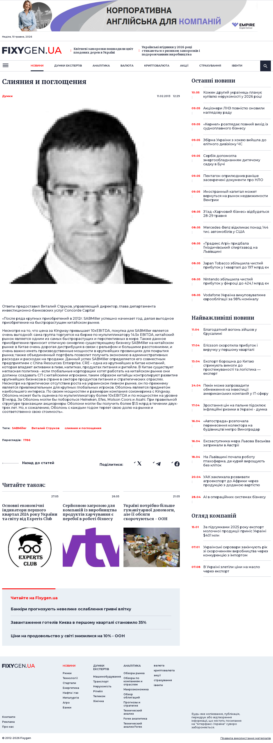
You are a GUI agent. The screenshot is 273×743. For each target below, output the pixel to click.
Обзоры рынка (134, 673)
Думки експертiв (68, 65)
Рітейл (98, 691)
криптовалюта (156, 65)
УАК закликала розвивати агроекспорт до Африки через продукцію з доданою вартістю (231, 481)
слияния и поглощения (83, 428)
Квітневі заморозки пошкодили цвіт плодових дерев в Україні (101, 50)
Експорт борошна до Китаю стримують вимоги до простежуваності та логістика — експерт (232, 367)
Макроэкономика (136, 689)
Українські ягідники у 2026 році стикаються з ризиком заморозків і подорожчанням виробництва (169, 50)
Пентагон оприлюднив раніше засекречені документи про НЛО (233, 178)
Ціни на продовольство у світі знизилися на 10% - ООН (68, 636)
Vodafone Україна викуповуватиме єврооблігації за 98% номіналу (234, 297)
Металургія (71, 697)
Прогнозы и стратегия (131, 704)
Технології (70, 678)
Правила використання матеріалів (245, 738)
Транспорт (101, 681)
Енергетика (71, 687)
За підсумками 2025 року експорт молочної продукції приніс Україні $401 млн (234, 531)
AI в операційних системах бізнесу (234, 498)
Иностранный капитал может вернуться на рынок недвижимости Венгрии (235, 196)
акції (184, 65)
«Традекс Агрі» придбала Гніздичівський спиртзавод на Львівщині (231, 247)
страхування (210, 65)
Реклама (8, 721)
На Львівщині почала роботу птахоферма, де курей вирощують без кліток (234, 461)
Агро (66, 702)
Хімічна (98, 701)
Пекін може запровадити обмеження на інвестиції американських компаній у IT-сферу (235, 389)
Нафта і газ (70, 692)
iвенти (237, 65)
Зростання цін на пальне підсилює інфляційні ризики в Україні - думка (235, 407)
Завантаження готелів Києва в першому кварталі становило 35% (78, 622)
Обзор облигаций (131, 696)
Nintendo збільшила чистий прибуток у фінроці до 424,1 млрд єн (236, 281)
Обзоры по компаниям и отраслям (132, 681)
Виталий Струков (46, 428)
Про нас (8, 726)
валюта (127, 65)
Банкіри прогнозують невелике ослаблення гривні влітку (71, 609)
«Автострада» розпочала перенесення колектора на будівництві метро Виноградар (231, 425)
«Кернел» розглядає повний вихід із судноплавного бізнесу (235, 126)
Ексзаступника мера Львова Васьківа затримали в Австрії (236, 443)
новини (37, 65)
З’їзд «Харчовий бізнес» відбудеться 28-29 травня (236, 214)
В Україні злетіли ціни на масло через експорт (231, 569)
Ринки (67, 673)
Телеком (99, 696)
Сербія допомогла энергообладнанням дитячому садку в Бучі (231, 160)
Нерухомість (102, 686)
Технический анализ (132, 712)
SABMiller (19, 428)
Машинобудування (107, 676)
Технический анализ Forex (132, 725)
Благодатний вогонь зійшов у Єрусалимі (231, 332)
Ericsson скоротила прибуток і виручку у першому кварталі (231, 347)
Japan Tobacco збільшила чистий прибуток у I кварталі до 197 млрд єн (236, 265)
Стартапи (69, 683)
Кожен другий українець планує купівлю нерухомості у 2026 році (232, 94)
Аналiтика (101, 65)
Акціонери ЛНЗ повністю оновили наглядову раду (234, 110)
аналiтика (132, 665)
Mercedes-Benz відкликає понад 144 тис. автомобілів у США (235, 229)
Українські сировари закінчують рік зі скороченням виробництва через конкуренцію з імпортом (235, 551)
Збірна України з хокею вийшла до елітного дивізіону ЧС (234, 142)
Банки (67, 707)
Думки (7, 96)
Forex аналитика (135, 718)
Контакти (8, 716)
